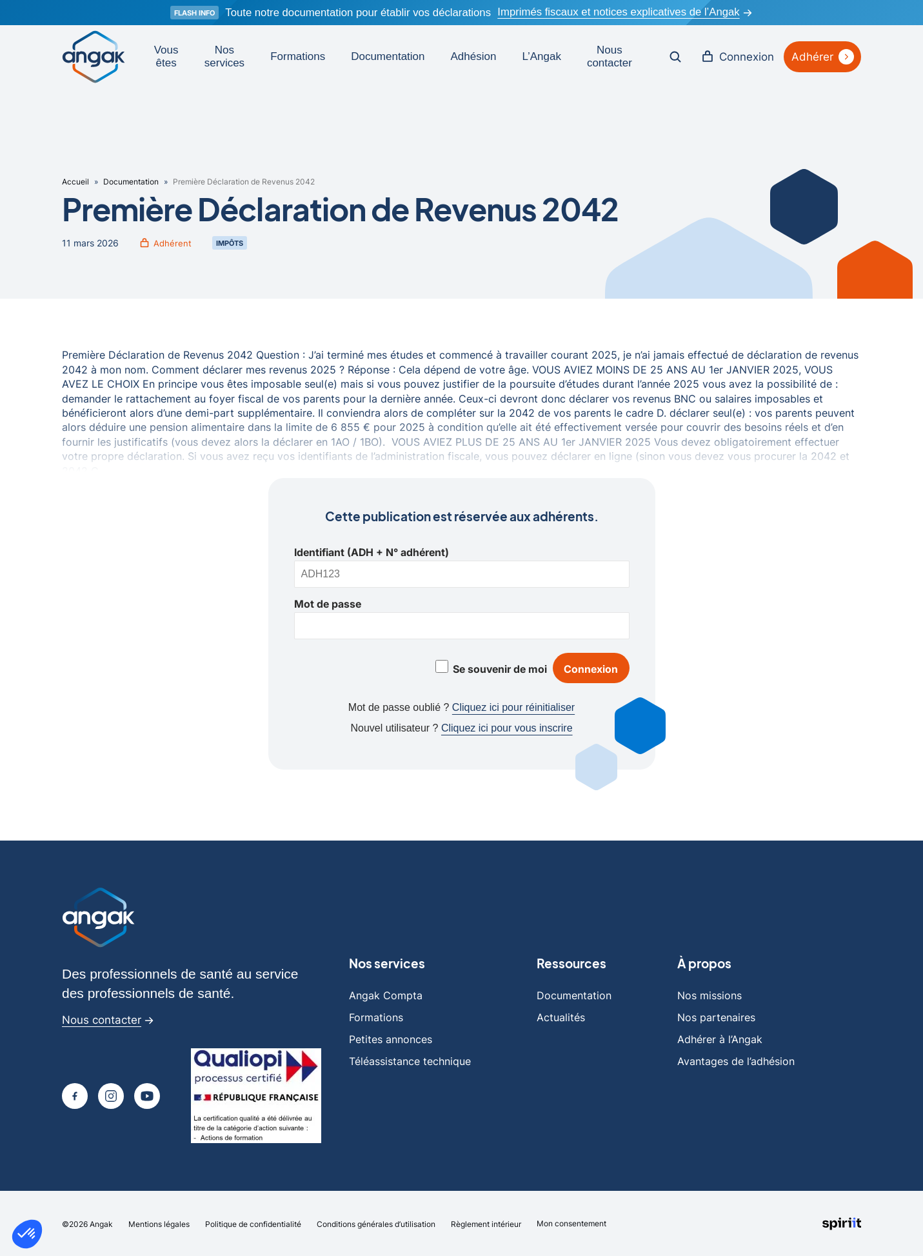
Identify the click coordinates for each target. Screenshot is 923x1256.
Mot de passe (327, 602)
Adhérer (822, 56)
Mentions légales (159, 1223)
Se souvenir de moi (499, 667)
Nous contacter (607, 55)
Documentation (385, 56)
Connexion (736, 56)
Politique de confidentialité (253, 1223)
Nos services (223, 55)
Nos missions (709, 994)
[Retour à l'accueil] (93, 56)
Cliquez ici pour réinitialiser (513, 706)
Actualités (561, 1016)
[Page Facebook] (75, 1095)
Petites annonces (390, 1038)
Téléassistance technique (410, 1059)
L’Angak (540, 56)
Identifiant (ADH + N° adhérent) (371, 550)
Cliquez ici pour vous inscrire (507, 727)
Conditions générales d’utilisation (376, 1223)
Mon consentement (571, 1222)
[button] (27, 1234)
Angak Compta (385, 994)
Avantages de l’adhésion (736, 1059)
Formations (295, 56)
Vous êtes (164, 55)
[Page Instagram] (111, 1095)
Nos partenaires (716, 1016)
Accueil (75, 180)
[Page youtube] (147, 1095)
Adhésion (472, 56)
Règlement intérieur (486, 1223)
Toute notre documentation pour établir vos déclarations (356, 12)
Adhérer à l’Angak (719, 1038)
